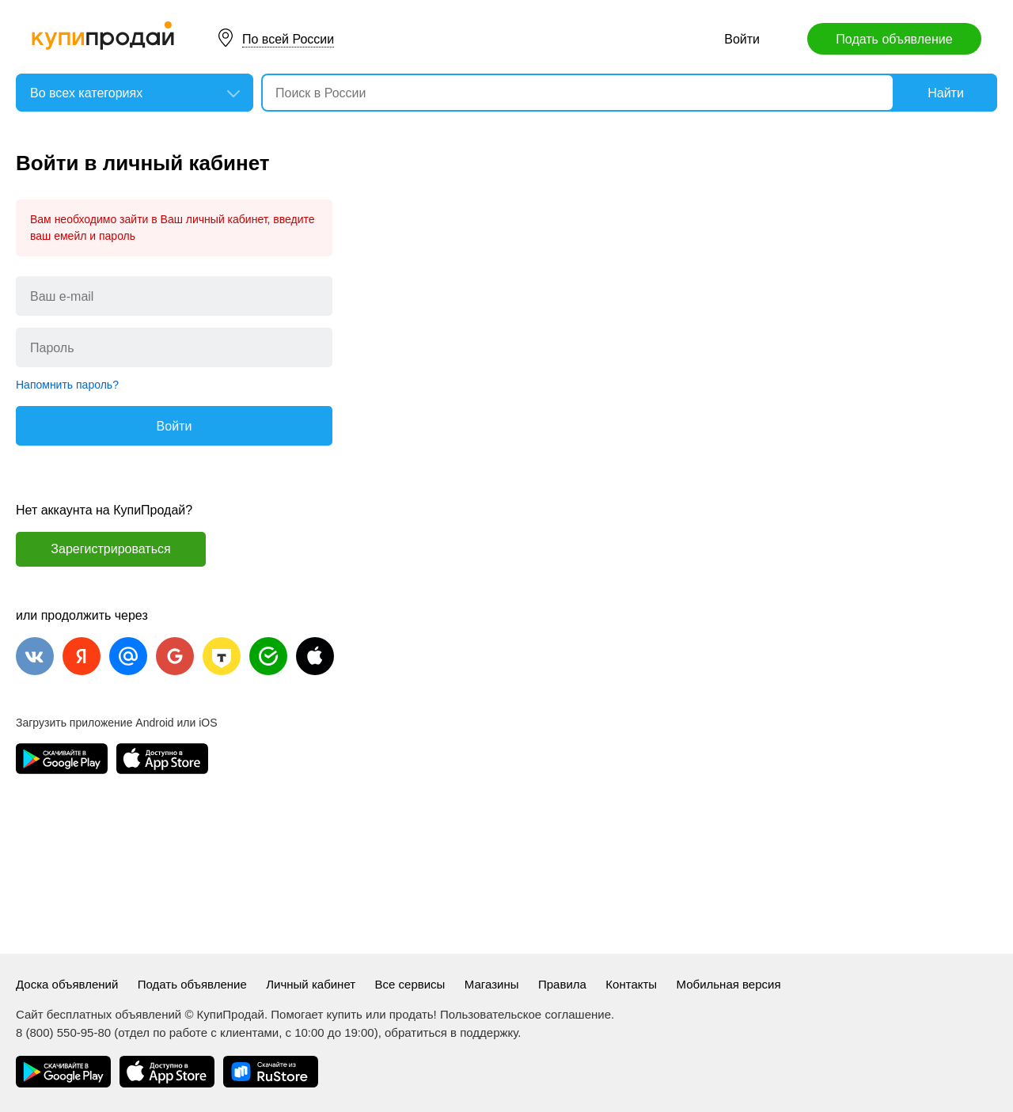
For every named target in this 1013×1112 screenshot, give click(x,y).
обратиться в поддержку (451, 1032)
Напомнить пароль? (67, 384)
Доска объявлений (67, 984)
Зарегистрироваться (110, 549)
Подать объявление (894, 39)
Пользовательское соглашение (525, 1014)
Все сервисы (410, 984)
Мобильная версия (729, 984)
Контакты (631, 984)
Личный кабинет (310, 984)
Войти (742, 39)
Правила (562, 984)
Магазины (492, 984)
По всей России (288, 39)
